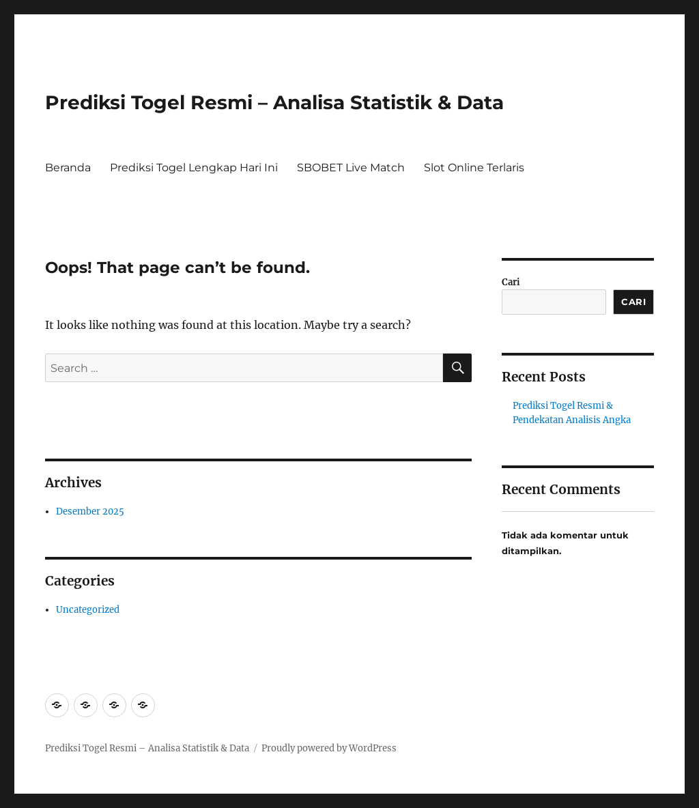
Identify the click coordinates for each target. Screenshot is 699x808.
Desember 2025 (90, 511)
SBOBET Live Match (351, 167)
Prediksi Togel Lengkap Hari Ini (194, 167)
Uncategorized (87, 610)
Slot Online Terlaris (474, 167)
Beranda (68, 167)
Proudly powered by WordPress (329, 748)
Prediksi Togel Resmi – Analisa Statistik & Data (274, 102)
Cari (511, 282)
